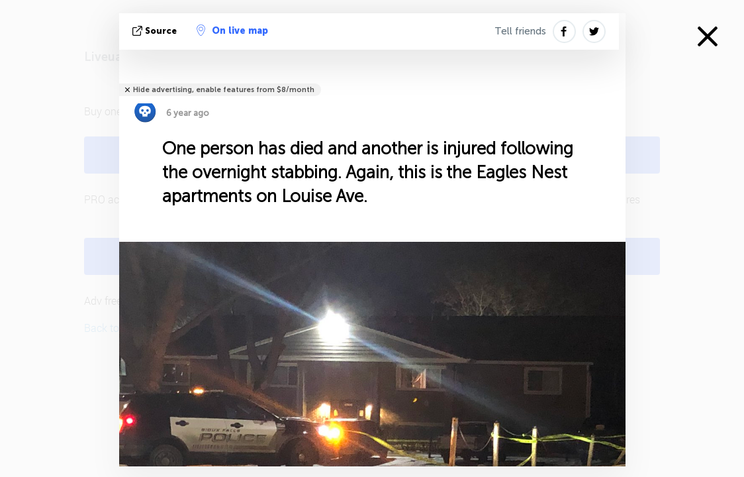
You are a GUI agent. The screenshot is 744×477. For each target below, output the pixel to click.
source (156, 31)
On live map (232, 30)
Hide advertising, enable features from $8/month (223, 89)
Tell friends (520, 31)
